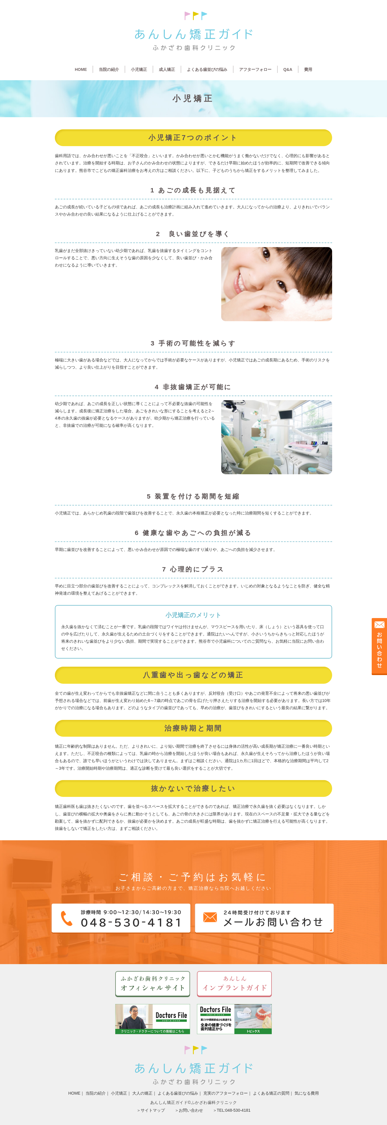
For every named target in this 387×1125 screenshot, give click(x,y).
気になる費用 (307, 1093)
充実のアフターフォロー (225, 1093)
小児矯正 (139, 69)
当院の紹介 (109, 69)
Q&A (287, 69)
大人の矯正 (142, 1093)
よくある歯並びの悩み (207, 69)
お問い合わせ (191, 1110)
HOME (81, 69)
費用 (308, 69)
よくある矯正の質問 (271, 1093)
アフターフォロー (255, 69)
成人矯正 (167, 69)
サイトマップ (153, 1110)
